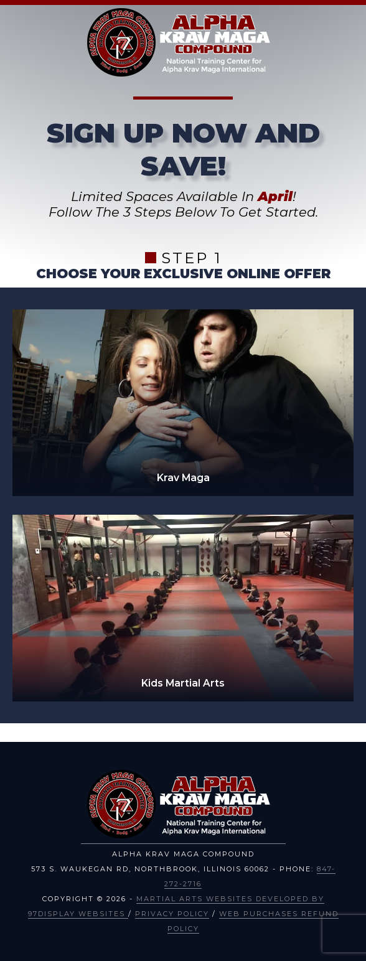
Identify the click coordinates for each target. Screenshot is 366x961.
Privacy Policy (172, 913)
